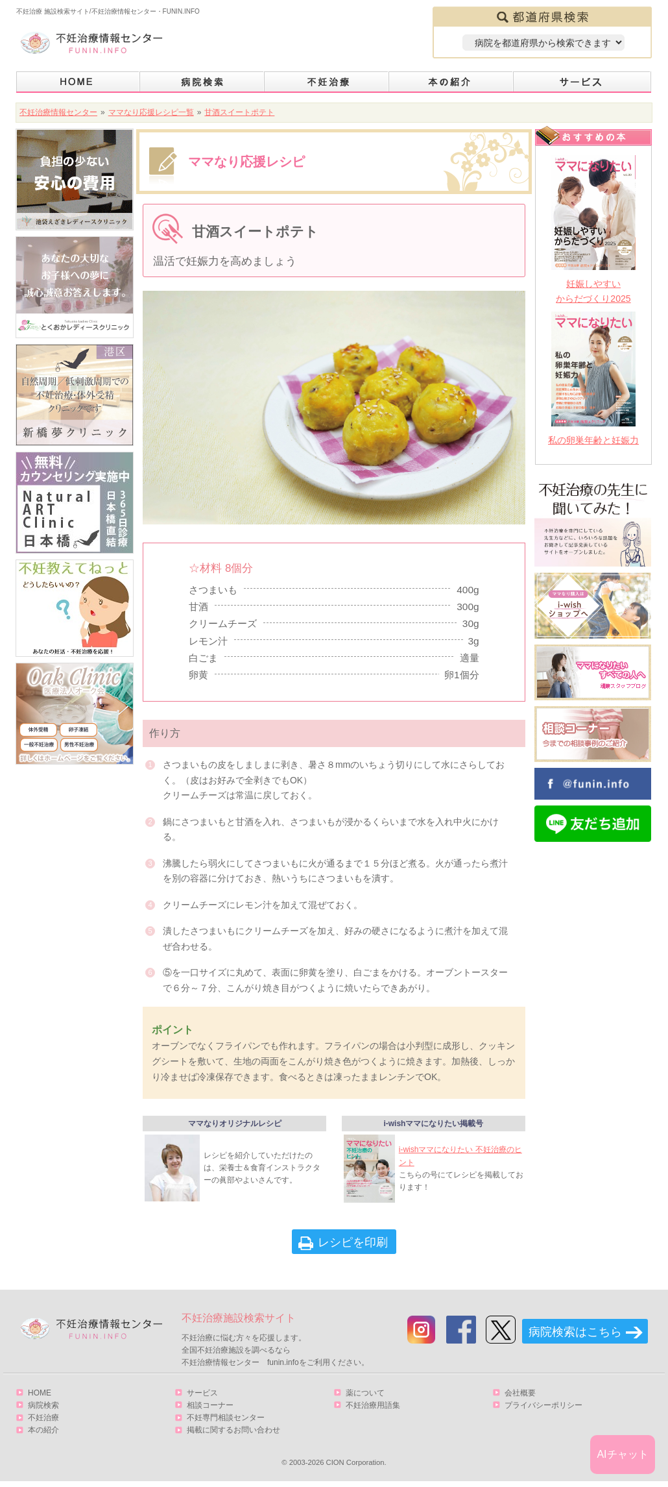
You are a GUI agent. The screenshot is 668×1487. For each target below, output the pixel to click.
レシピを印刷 (353, 1246)
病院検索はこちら (575, 1336)
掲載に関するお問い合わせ (233, 1435)
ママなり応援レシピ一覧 (151, 112)
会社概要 (520, 1397)
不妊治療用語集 (373, 1409)
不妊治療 (43, 1422)
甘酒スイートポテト (239, 112)
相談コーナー (210, 1409)
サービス (582, 82)
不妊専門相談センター (226, 1422)
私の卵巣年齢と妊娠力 (593, 440)
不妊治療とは (327, 82)
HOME (78, 82)
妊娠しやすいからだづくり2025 (593, 291)
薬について (365, 1397)
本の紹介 (451, 82)
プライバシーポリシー (543, 1409)
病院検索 (202, 82)
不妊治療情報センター (58, 112)
